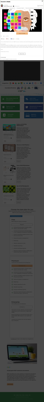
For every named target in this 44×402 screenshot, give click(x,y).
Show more (22, 53)
